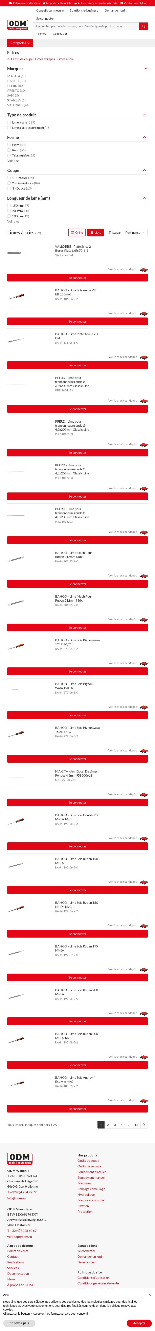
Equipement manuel (91, 1177)
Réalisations (15, 1262)
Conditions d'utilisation (94, 1277)
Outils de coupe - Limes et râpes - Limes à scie (40, 59)
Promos (41, 33)
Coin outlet (60, 33)
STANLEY (16, 100)
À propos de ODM (20, 1285)
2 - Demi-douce (26, 183)
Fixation (83, 1206)
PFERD (15, 85)
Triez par (115, 232)
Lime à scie (23, 122)
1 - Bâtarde (23, 178)
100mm (20, 216)
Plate (19, 145)
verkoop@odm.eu (19, 1236)
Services (13, 1268)
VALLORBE (18, 105)
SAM (13, 95)
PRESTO (16, 90)
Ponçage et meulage (91, 1189)
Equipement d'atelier (92, 1172)
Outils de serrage (89, 1166)
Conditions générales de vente (98, 1283)
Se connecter (77, 277)
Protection (85, 1211)
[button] (20, 43)
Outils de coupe (88, 1160)
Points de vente (17, 1251)
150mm (20, 205)
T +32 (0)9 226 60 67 (22, 1230)
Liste (95, 232)
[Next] (144, 1125)
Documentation (18, 1273)
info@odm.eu (16, 1198)
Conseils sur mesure (50, 10)
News (11, 1279)
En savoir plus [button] (19, 1323)
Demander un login (90, 1256)
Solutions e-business (84, 10)
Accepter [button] (139, 1323)
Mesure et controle (91, 1200)
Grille (77, 232)
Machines (84, 1183)
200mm (20, 211)
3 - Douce (22, 188)
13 (136, 1124)
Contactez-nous (133, 3)
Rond (19, 150)
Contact (13, 1256)
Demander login (116, 10)
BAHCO (17, 81)
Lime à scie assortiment (31, 127)
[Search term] (86, 26)
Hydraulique (86, 1194)
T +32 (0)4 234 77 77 (22, 1192)
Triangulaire (23, 155)
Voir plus (13, 160)
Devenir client (87, 1262)
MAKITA (16, 76)
